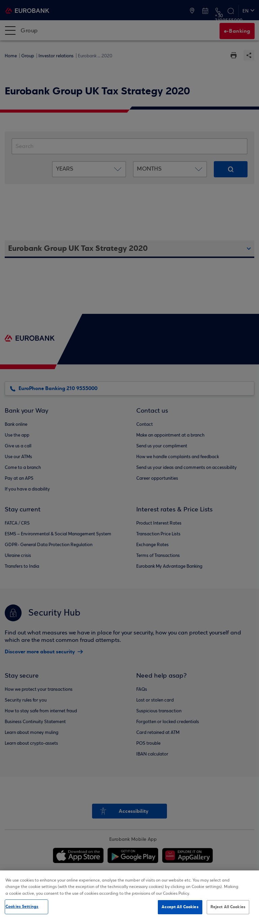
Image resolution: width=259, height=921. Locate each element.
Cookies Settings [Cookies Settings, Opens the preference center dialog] (21, 906)
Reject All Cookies (228, 907)
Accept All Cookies (180, 907)
